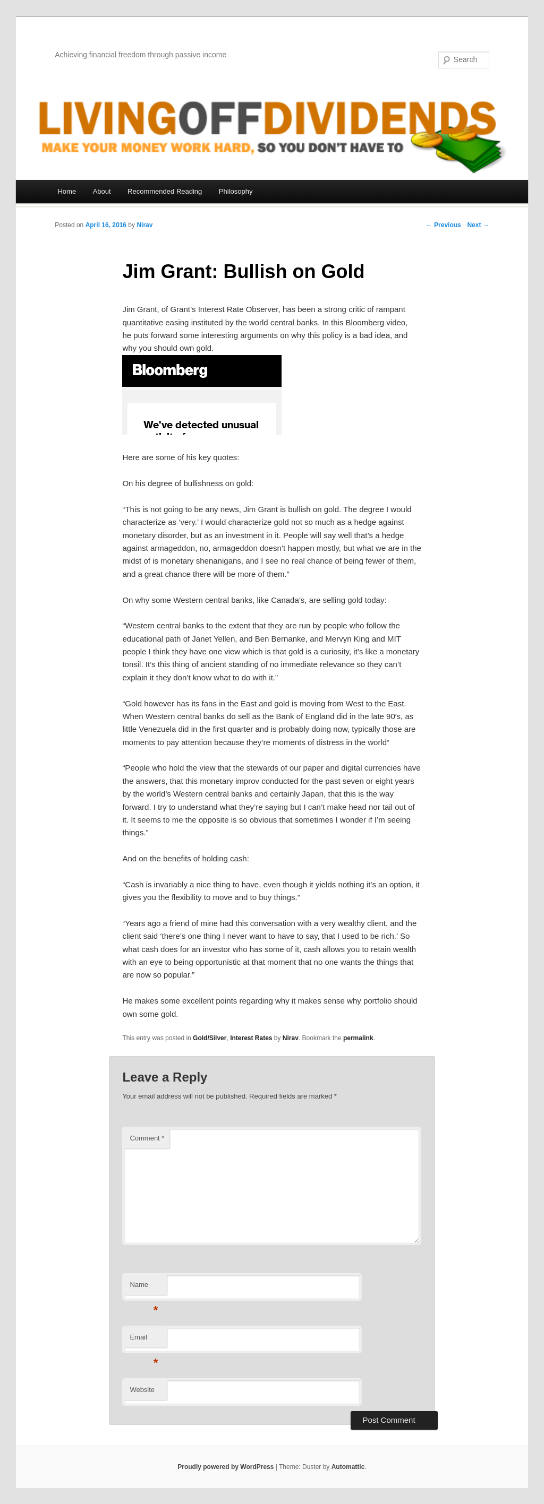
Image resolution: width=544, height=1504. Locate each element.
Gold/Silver (209, 1038)
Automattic (348, 1467)
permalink (358, 1038)
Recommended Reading (165, 191)
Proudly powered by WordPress (225, 1467)
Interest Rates (251, 1038)
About (102, 191)
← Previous (443, 225)
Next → (478, 225)
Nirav (144, 225)
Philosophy (236, 191)
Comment (147, 1138)
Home (66, 191)
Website (142, 1390)
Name (144, 1288)
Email (144, 1340)
